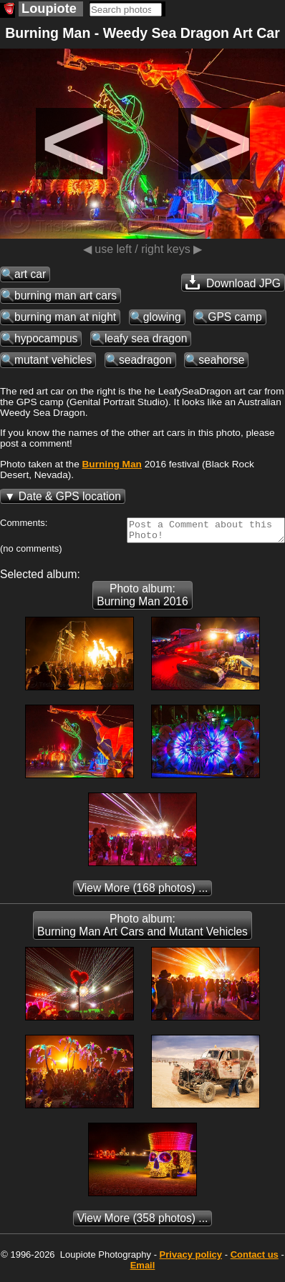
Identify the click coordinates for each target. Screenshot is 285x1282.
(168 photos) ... (142, 892)
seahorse (221, 360)
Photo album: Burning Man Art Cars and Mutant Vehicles (142, 929)
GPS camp (234, 317)
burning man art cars (65, 295)
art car (30, 274)
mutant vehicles (53, 360)
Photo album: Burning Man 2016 (142, 599)
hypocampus (45, 338)
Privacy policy (191, 1258)
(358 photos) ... (142, 1222)
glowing (162, 317)
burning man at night (65, 317)
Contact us (255, 1258)
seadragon (145, 360)
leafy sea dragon (146, 338)
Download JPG (233, 282)
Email (142, 1269)
